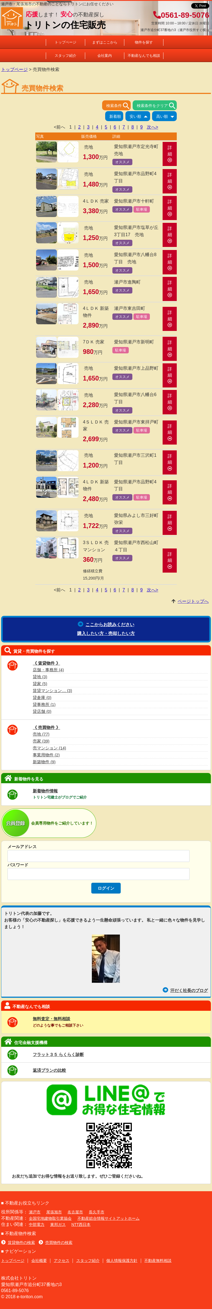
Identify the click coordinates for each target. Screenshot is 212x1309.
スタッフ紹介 (65, 55)
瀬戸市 (35, 1212)
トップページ (65, 42)
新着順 (116, 116)
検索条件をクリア (157, 105)
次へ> (152, 127)
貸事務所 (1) (44, 704)
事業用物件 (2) (46, 755)
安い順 (140, 116)
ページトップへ (193, 601)
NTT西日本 (80, 1224)
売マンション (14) (49, 748)
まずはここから (104, 42)
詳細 (170, 153)
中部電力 (36, 1224)
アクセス (61, 1260)
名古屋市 (75, 1212)
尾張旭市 (54, 1212)
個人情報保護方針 (121, 1260)
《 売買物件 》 (46, 727)
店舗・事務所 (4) (48, 670)
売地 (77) (41, 734)
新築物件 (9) (44, 762)
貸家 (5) (40, 684)
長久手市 (96, 1212)
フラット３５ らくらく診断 (58, 1054)
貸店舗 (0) (42, 711)
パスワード (17, 865)
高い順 (166, 116)
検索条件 (118, 105)
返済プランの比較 (49, 1070)
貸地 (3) (40, 677)
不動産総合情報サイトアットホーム (108, 1218)
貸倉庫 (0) (42, 697)
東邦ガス (58, 1224)
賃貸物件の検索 (18, 1242)
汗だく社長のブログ (185, 990)
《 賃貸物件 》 (46, 663)
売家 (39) (41, 741)
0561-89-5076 (181, 15)
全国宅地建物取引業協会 (50, 1218)
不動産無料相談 (157, 1260)
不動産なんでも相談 (144, 55)
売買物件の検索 (55, 1242)
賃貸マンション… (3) (52, 690)
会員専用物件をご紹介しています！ (62, 823)
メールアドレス (22, 846)
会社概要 (39, 1260)
